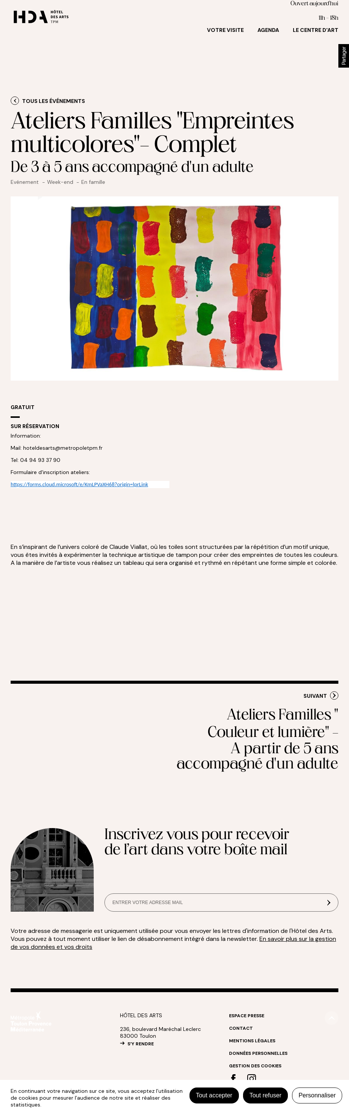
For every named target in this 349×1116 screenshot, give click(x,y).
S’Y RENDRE (141, 1044)
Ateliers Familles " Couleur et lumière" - (257, 740)
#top (331, 1018)
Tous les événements (53, 101)
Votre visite (225, 30)
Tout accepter (214, 1095)
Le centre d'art (315, 30)
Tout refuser (265, 1095)
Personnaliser (317, 1095)
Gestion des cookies (255, 1066)
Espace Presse (246, 1016)
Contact (241, 1028)
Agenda (268, 30)
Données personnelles (258, 1053)
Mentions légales (252, 1041)
